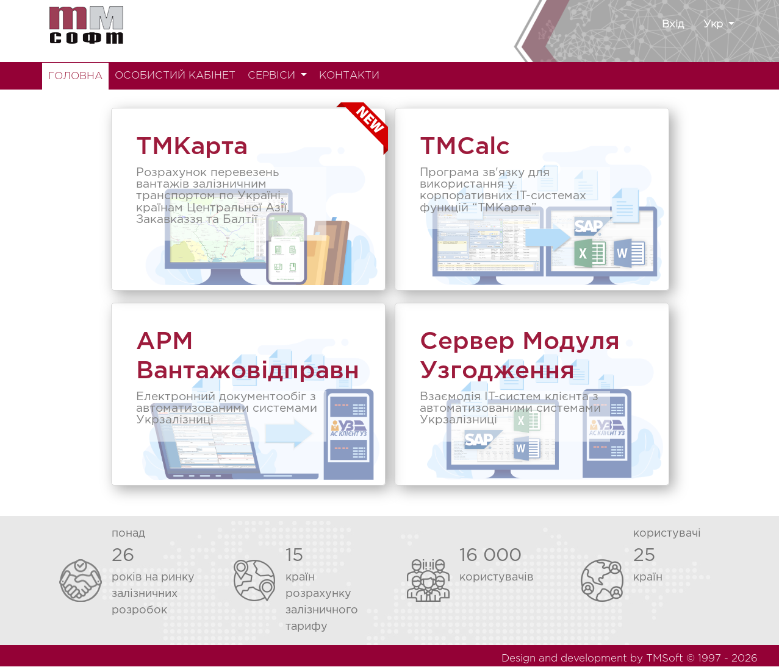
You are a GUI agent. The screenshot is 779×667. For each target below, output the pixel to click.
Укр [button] (714, 24)
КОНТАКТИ (349, 75)
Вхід (673, 24)
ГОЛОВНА (75, 76)
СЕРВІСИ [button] (273, 75)
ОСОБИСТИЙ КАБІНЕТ (175, 75)
